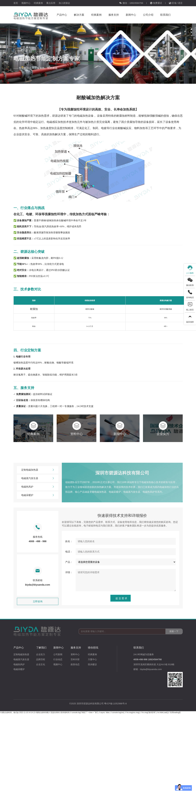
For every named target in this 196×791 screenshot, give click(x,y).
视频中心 (25, 3)
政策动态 (75, 664)
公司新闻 (57, 654)
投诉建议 (92, 664)
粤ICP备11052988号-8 (115, 703)
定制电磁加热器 (37, 470)
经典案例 (38, 3)
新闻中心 (131, 14)
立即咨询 (37, 601)
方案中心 (92, 659)
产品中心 (62, 14)
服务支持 (113, 14)
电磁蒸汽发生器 (37, 478)
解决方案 (79, 14)
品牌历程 (40, 659)
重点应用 (50, 3)
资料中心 (75, 654)
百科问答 (75, 659)
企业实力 (40, 654)
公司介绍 (148, 14)
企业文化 (40, 664)
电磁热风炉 (37, 486)
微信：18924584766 (131, 3)
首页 (15, 3)
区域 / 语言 (176, 3)
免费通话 (156, 3)
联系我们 (165, 14)
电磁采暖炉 (37, 495)
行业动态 (57, 659)
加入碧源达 (64, 3)
